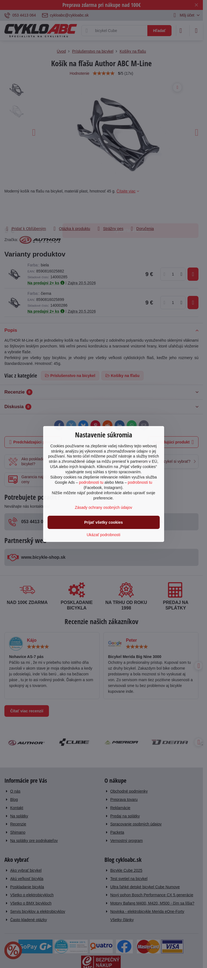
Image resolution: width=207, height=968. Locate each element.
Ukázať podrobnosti (103, 535)
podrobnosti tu (91, 482)
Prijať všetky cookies (103, 522)
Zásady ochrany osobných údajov (103, 507)
